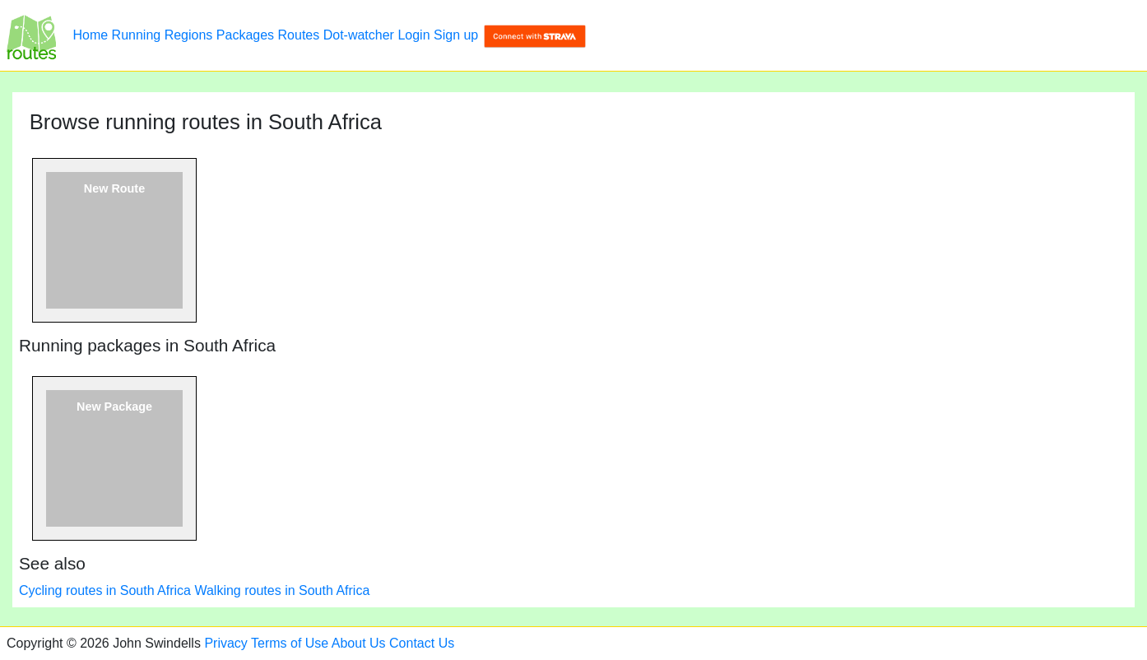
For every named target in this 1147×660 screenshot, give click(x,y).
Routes (299, 35)
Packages (245, 35)
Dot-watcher (358, 35)
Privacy (225, 643)
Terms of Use (289, 643)
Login (413, 35)
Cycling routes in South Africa (105, 590)
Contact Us (421, 643)
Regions (189, 35)
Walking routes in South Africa (281, 590)
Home (90, 35)
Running (136, 35)
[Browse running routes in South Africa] (31, 35)
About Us (359, 643)
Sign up (456, 35)
